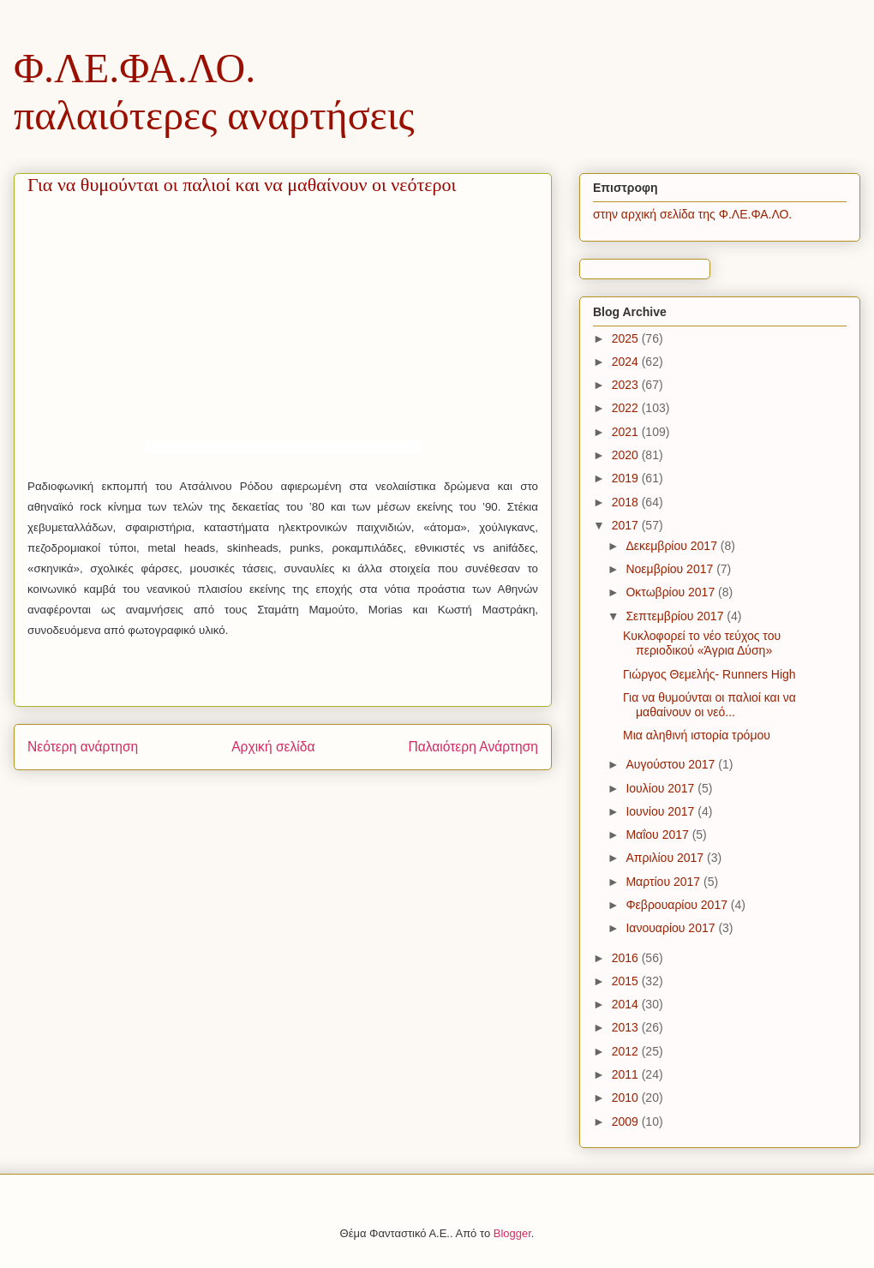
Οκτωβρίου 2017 (672, 592)
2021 (627, 432)
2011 (627, 1074)
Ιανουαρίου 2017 (672, 928)
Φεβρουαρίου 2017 (678, 905)
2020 (627, 455)
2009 (627, 1121)
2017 (627, 525)
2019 (627, 478)
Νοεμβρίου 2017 (671, 569)
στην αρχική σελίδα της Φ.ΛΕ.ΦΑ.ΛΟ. (692, 214)
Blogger (512, 1233)
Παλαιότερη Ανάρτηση (473, 746)
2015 (627, 981)
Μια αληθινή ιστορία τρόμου (696, 735)
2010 (627, 1097)
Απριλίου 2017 (666, 857)
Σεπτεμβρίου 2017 (676, 616)
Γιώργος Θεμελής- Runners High (709, 674)
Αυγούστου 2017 (672, 764)
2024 (627, 361)
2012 (627, 1051)
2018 (627, 502)
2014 (627, 1004)
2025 (627, 338)
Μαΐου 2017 (658, 834)
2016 (627, 958)
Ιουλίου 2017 (661, 788)
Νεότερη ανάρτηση (82, 746)
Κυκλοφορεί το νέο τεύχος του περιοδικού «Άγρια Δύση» (702, 643)
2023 (627, 385)
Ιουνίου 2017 (661, 811)
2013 (627, 1027)
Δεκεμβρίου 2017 (673, 546)
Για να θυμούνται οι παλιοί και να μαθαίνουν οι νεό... (709, 705)
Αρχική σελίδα (272, 746)
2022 (627, 408)
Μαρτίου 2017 (664, 881)
